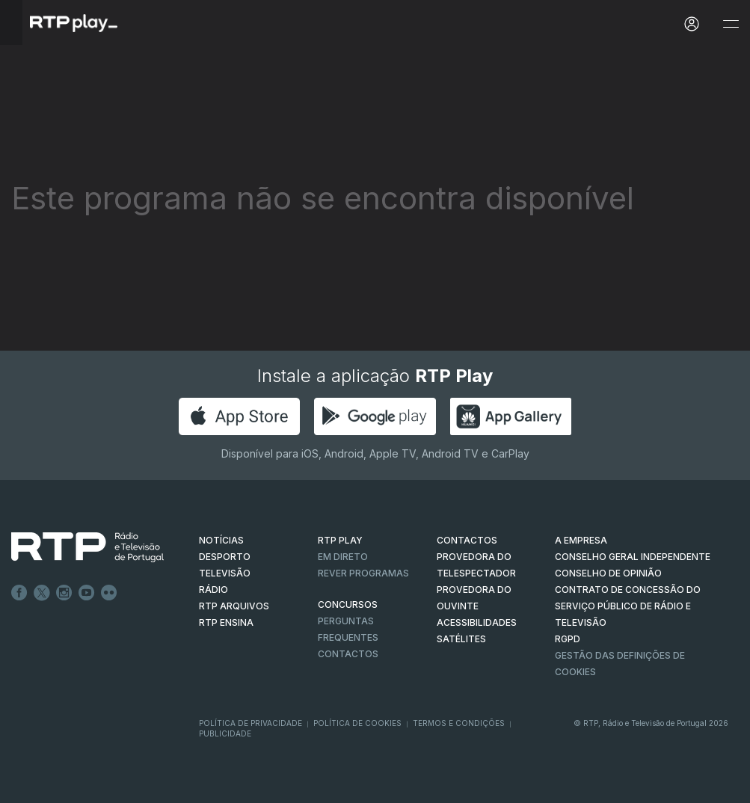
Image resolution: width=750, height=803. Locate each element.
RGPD (567, 638)
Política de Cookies (357, 723)
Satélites (461, 638)
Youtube (87, 593)
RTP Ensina (226, 622)
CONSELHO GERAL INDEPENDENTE (632, 556)
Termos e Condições (459, 723)
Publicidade (225, 733)
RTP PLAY (340, 540)
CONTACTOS (467, 540)
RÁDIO (213, 589)
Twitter (42, 593)
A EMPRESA (581, 540)
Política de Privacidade (250, 723)
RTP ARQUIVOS (234, 606)
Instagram (64, 593)
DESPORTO (224, 556)
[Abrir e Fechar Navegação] (730, 24)
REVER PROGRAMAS (363, 573)
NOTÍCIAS (221, 540)
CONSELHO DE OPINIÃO (608, 573)
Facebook (19, 593)
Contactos (348, 653)
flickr (109, 593)
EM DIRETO (343, 556)
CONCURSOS (348, 604)
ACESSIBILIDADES (477, 622)
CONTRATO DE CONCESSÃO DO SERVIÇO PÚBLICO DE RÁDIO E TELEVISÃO (628, 606)
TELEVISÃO (224, 573)
